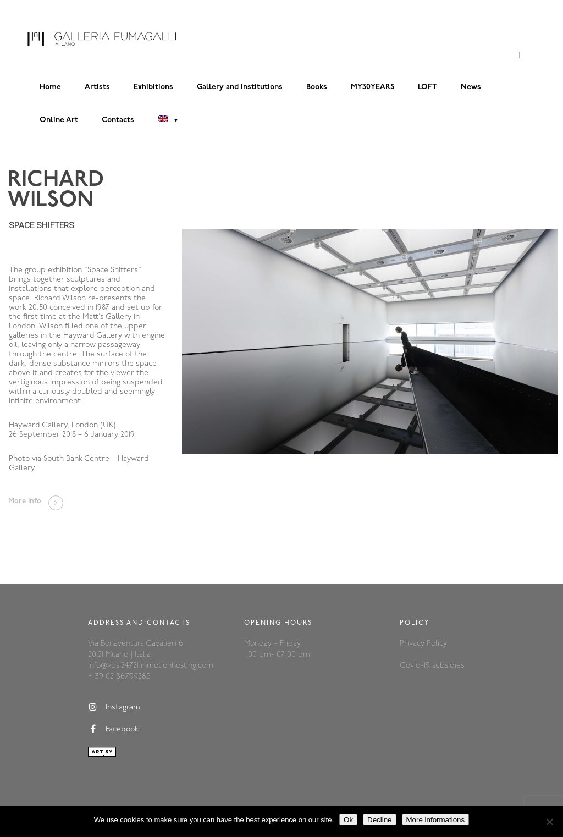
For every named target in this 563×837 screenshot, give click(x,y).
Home (50, 87)
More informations (435, 820)
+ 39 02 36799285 (119, 677)
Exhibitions (153, 87)
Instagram (114, 707)
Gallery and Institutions (240, 87)
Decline (379, 820)
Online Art (59, 120)
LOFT (427, 87)
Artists (97, 87)
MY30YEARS (372, 87)
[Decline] (549, 821)
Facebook (113, 729)
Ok (348, 820)
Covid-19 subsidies (432, 666)
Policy (437, 644)
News (471, 87)
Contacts (118, 120)
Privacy (413, 644)
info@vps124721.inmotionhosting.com (150, 666)
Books (316, 87)
